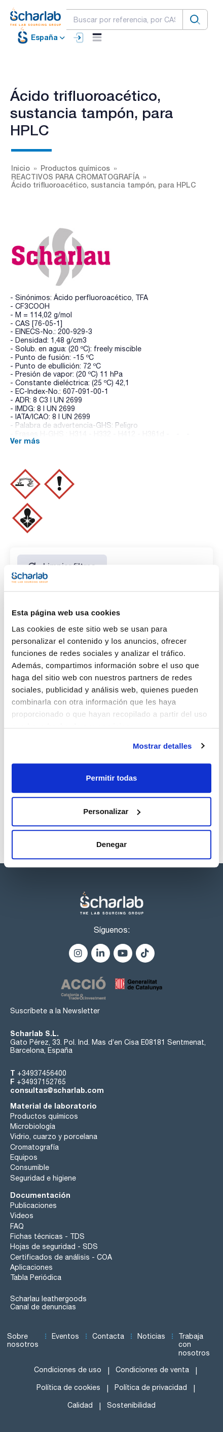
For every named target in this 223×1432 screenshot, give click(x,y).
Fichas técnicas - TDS (47, 1236)
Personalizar (111, 811)
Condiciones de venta (152, 1370)
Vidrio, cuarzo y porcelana (53, 1136)
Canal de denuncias (43, 1307)
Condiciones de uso (67, 1370)
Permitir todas (111, 778)
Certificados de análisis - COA (61, 1257)
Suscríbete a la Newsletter (55, 1011)
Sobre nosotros (23, 1340)
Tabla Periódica (35, 1277)
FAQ (17, 1226)
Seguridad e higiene (43, 1178)
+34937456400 (41, 1073)
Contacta (108, 1336)
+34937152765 (41, 1082)
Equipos (24, 1157)
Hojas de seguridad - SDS (54, 1246)
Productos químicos (44, 1116)
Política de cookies (68, 1387)
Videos (21, 1215)
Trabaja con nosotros (194, 1344)
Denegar (111, 844)
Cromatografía (34, 1147)
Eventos (65, 1336)
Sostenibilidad (131, 1405)
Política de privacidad (151, 1387)
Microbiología (32, 1126)
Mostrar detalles (162, 746)
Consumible (29, 1167)
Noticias (151, 1336)
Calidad (80, 1405)
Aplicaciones (31, 1267)
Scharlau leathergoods (48, 1299)
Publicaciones (33, 1205)
